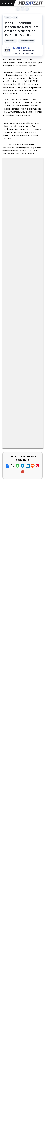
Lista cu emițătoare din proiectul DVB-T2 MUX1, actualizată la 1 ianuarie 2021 (21, 544)
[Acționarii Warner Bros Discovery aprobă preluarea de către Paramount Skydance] (35, 646)
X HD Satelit (22, 1016)
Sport (7, 17)
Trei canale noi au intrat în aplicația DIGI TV (15, 390)
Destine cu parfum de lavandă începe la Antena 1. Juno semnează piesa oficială (15, 679)
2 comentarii (10, 41)
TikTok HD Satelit (22, 1008)
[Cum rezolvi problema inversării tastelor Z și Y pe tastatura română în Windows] (35, 513)
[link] (22, 393)
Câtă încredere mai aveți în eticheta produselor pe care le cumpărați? (15, 575)
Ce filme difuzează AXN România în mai (22, 790)
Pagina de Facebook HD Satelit (22, 975)
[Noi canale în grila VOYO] (35, 422)
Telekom (16, 1053)
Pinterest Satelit (23, 1023)
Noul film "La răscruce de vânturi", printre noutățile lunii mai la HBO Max (22, 722)
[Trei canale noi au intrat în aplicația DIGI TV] (35, 391)
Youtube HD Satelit (22, 1001)
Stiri (15, 17)
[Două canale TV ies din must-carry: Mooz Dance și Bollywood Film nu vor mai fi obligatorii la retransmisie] (35, 608)
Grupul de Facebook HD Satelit (22, 985)
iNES (35, 1053)
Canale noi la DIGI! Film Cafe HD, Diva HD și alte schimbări (16, 448)
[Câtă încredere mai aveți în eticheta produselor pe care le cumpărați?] (35, 576)
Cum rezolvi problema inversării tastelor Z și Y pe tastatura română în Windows (16, 512)
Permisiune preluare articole (22, 1071)
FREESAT (13, 1049)
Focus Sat (23, 1049)
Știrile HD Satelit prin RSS (22, 1030)
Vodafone (27, 1053)
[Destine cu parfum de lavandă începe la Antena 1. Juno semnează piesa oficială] (35, 679)
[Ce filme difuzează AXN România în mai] (22, 806)
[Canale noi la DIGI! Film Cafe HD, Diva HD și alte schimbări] (35, 450)
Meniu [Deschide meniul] (7, 3)
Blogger (26, 1093)
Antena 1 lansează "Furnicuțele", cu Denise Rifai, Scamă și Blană (15, 480)
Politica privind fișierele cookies (22, 1079)
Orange (7, 1053)
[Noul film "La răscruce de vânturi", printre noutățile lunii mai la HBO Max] (22, 739)
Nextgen (34, 1049)
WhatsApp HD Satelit (22, 994)
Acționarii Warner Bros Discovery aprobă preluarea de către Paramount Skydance (16, 646)
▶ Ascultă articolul (27, 41)
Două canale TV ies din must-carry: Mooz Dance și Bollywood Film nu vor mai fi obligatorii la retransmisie (16, 610)
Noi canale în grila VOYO (13, 419)
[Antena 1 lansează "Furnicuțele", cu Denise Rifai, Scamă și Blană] (35, 480)
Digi (5, 1049)
